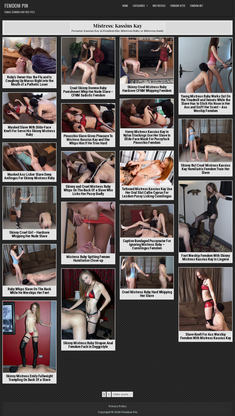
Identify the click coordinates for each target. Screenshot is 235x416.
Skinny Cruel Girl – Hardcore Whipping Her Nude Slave (29, 234)
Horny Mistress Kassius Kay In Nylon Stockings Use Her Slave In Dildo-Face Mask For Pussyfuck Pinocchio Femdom (146, 137)
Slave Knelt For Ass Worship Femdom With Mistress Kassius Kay (205, 336)
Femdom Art (196, 6)
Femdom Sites (177, 6)
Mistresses (159, 6)
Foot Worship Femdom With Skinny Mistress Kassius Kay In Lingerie (205, 257)
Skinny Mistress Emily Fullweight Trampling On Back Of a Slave (29, 378)
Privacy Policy (118, 406)
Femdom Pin (16, 5)
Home (125, 6)
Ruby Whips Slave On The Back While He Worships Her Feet (29, 291)
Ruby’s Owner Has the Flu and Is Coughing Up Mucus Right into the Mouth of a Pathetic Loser (29, 80)
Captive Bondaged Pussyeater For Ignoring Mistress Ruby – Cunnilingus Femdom (147, 244)
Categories (139, 6)
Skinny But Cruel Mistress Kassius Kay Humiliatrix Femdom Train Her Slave (205, 169)
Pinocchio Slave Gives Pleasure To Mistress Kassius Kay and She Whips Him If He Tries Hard (88, 139)
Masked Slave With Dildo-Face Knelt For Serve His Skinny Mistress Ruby (29, 131)
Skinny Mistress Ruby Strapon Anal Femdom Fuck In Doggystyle (88, 345)
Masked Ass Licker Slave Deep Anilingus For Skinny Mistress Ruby (29, 176)
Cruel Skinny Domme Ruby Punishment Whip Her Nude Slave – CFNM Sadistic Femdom (88, 91)
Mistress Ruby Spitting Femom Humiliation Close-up (88, 258)
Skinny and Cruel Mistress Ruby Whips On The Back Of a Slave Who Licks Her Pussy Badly (88, 190)
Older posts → (122, 394)
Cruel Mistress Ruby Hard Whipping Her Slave (147, 294)
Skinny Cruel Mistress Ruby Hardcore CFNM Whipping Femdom (146, 89)
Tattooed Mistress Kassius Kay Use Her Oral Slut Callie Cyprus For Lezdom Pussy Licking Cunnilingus (147, 192)
